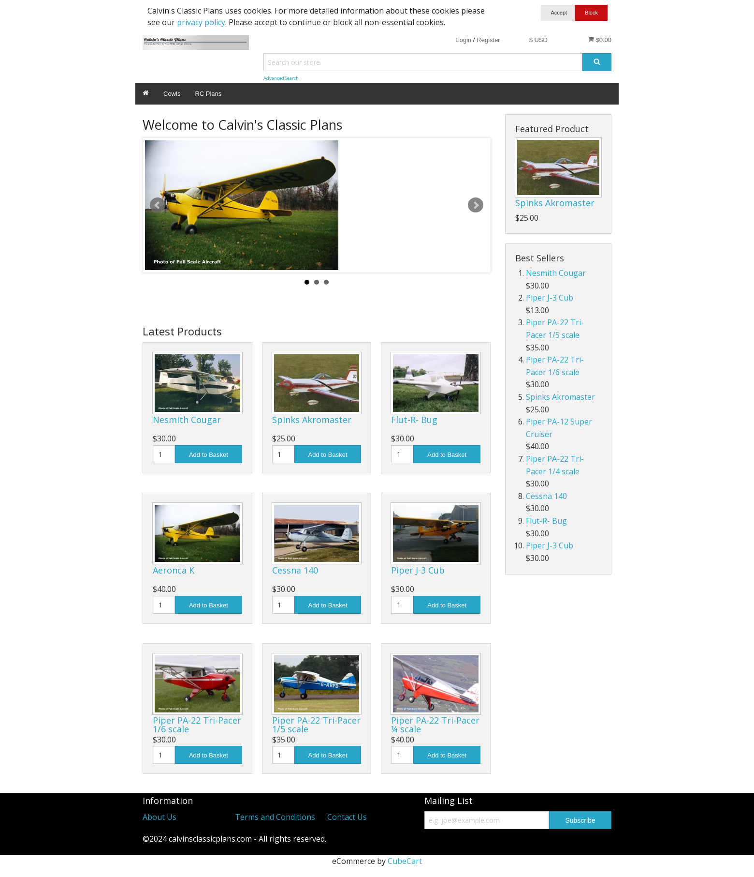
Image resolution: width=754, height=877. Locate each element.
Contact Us (347, 817)
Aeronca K (173, 570)
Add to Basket (208, 454)
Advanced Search (281, 78)
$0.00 (599, 40)
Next (475, 205)
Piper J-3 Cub (418, 570)
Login (463, 40)
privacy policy (201, 22)
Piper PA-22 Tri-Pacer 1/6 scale (197, 724)
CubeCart (405, 861)
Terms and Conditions (275, 817)
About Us (159, 817)
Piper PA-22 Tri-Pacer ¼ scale (435, 724)
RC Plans (208, 93)
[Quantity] (164, 454)
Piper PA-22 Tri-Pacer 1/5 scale (316, 724)
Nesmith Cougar (187, 419)
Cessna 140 (295, 570)
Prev (157, 205)
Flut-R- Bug (414, 419)
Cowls (171, 93)
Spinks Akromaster (311, 419)
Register (488, 40)
